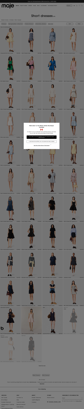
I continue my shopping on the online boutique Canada (42, 141)
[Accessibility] (2, 328)
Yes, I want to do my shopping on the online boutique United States (42, 137)
